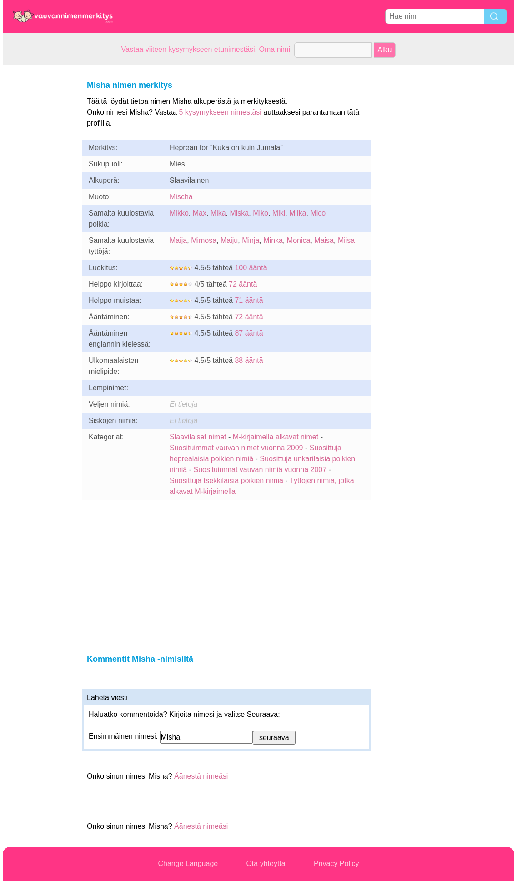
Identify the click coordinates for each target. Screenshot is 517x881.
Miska (239, 213)
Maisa (324, 240)
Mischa (181, 197)
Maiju (229, 240)
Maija (178, 240)
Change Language (188, 863)
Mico (318, 213)
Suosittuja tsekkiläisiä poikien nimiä (226, 480)
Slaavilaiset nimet (198, 437)
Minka (273, 240)
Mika (218, 213)
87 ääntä (249, 333)
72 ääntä (243, 284)
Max (199, 213)
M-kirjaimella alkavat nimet (276, 437)
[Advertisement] (39, 201)
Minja (250, 240)
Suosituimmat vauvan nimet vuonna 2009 (236, 448)
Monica (299, 240)
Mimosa (203, 240)
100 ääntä (251, 268)
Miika (297, 213)
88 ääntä (249, 360)
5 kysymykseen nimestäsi (220, 112)
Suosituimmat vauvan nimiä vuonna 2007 (259, 469)
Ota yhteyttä (265, 863)
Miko (260, 213)
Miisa (346, 240)
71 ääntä (249, 300)
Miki (278, 213)
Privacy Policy (336, 863)
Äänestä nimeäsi (201, 776)
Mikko (179, 213)
